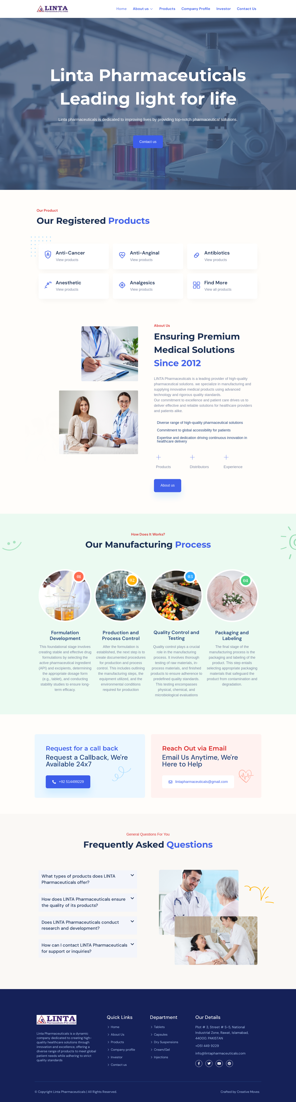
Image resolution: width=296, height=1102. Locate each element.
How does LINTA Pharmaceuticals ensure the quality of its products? (84, 978)
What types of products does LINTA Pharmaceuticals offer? (78, 955)
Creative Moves (248, 1092)
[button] (88, 955)
